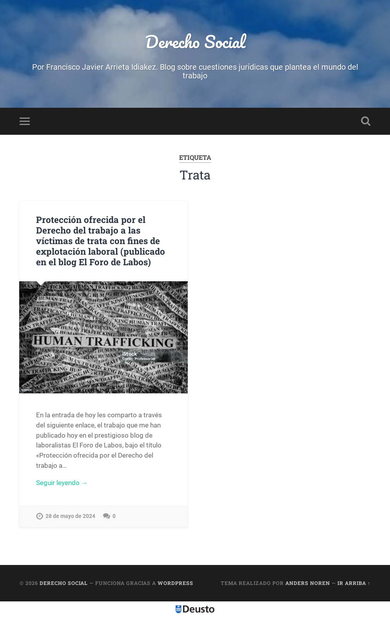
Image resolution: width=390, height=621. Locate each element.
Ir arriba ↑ (353, 583)
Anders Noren (307, 583)
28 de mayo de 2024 (70, 516)
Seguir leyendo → (62, 483)
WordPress (175, 583)
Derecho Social (195, 41)
